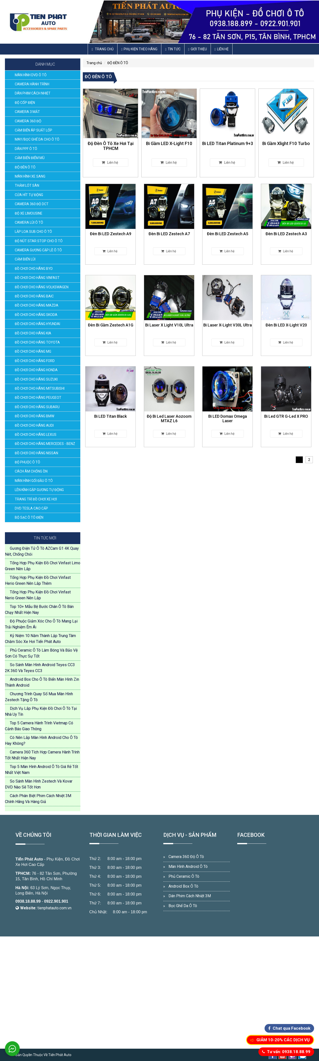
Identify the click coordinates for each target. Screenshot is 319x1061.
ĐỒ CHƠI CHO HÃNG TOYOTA (37, 342)
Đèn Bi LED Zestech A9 (111, 227)
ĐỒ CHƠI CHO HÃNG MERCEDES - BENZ (45, 444)
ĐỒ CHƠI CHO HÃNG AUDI (34, 425)
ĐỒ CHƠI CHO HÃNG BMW (34, 416)
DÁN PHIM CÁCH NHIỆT (32, 93)
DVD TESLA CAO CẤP (31, 508)
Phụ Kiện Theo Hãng (139, 49)
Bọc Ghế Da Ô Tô (182, 905)
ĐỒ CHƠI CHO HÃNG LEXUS (35, 435)
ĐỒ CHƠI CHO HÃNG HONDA (36, 370)
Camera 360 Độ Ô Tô (186, 856)
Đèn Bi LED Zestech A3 (286, 227)
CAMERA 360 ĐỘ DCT (32, 204)
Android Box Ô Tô (183, 886)
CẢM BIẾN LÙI (25, 259)
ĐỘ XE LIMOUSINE (28, 213)
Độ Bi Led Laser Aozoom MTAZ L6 (169, 410)
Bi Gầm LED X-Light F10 (169, 143)
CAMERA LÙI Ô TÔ (29, 222)
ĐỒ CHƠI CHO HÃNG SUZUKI (36, 379)
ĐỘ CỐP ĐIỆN (25, 103)
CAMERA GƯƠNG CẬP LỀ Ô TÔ (38, 250)
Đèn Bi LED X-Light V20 (286, 318)
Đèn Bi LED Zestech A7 (169, 227)
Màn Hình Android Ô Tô (188, 866)
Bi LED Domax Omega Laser (227, 410)
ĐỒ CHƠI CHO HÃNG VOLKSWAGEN (41, 287)
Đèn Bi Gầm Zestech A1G (110, 318)
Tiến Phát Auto (29, 859)
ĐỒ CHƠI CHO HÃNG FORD (35, 361)
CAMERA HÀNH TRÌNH (32, 84)
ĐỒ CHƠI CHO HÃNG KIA (33, 333)
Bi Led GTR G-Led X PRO (286, 410)
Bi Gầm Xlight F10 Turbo (286, 143)
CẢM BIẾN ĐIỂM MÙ (30, 158)
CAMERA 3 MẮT (27, 112)
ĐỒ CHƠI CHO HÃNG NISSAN (36, 453)
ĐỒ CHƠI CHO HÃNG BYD (34, 269)
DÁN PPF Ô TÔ (26, 149)
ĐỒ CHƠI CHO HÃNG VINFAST (37, 278)
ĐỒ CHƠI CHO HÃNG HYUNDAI (37, 324)
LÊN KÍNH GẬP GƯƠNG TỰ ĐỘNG (39, 490)
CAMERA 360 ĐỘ (28, 121)
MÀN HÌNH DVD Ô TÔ (31, 75)
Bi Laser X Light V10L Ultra (169, 318)
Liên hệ (222, 49)
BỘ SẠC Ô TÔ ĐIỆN (29, 517)
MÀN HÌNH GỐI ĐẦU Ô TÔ (34, 481)
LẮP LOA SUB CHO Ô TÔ (33, 232)
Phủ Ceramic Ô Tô (183, 876)
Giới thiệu (197, 49)
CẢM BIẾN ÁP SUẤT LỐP (33, 130)
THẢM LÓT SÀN (27, 185)
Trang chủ (103, 49)
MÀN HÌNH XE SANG (30, 176)
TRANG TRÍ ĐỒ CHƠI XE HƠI (36, 499)
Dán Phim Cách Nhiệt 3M (189, 896)
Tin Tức (172, 49)
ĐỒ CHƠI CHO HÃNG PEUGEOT (38, 398)
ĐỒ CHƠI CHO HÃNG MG (33, 351)
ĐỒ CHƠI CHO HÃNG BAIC (34, 296)
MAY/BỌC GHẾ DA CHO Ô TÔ (37, 139)
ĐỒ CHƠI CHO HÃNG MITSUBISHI (40, 388)
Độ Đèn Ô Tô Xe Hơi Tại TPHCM (111, 146)
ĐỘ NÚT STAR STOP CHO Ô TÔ (39, 241)
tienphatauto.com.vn (54, 908)
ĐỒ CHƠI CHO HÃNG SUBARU (37, 407)
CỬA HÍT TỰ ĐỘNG (29, 195)
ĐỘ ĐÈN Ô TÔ (25, 167)
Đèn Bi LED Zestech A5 (228, 227)
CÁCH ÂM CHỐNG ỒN (31, 471)
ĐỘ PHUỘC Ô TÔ (27, 462)
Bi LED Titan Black (110, 410)
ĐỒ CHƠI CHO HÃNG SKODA (36, 315)
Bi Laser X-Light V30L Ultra (227, 318)
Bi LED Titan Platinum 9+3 (227, 143)
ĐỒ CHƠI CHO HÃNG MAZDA (36, 305)
